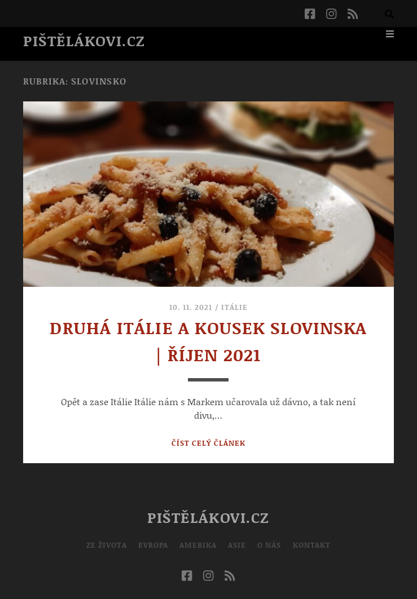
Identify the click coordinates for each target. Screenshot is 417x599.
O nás (269, 545)
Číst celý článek (208, 443)
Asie (237, 545)
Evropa (153, 545)
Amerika (198, 545)
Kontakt (312, 545)
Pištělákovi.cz (84, 40)
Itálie (234, 307)
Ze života (106, 545)
